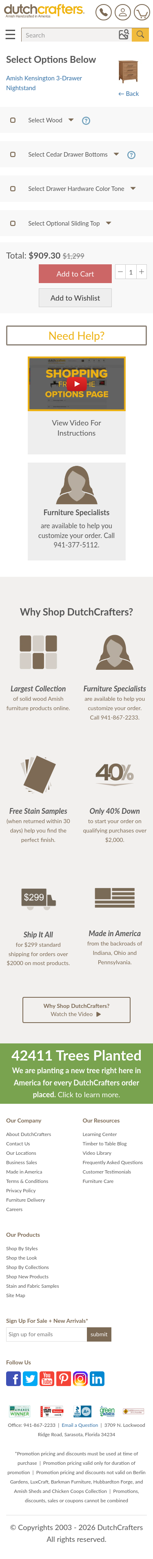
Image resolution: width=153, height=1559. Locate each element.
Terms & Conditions (27, 1181)
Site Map (15, 1295)
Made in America (24, 1172)
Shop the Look (21, 1258)
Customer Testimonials (107, 1172)
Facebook (13, 1378)
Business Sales (21, 1162)
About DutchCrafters (28, 1134)
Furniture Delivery (25, 1200)
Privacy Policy (20, 1190)
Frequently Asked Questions (113, 1162)
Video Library (97, 1153)
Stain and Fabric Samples (32, 1286)
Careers (14, 1209)
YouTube (47, 1378)
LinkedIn (97, 1378)
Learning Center (100, 1134)
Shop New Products (27, 1276)
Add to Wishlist (75, 297)
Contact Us (18, 1143)
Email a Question (80, 1425)
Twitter (30, 1378)
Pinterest (63, 1378)
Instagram (80, 1378)
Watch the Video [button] (77, 1010)
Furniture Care (98, 1181)
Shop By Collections (27, 1267)
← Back (128, 93)
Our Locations (21, 1153)
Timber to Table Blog (105, 1143)
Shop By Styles (22, 1248)
